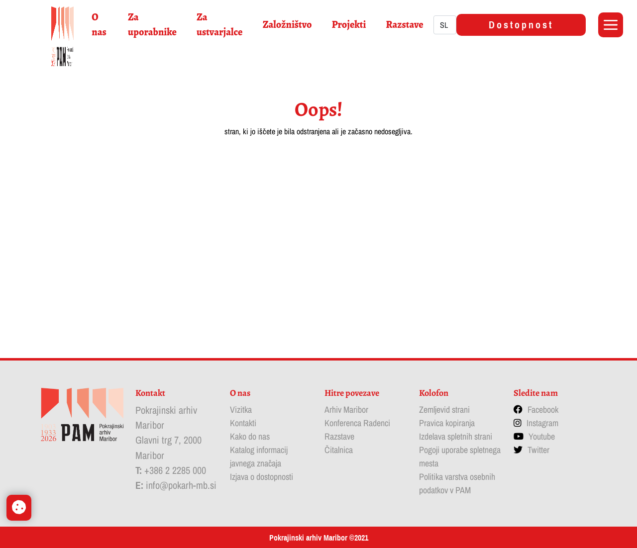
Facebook (543, 409)
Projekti (349, 24)
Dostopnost (521, 24)
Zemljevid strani (444, 409)
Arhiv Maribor (346, 409)
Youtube (542, 436)
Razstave (404, 24)
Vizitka (241, 409)
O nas (99, 24)
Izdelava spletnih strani (455, 436)
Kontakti (243, 423)
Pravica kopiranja (447, 423)
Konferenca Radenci (357, 423)
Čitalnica (338, 450)
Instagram (542, 423)
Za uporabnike (152, 24)
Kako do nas (250, 436)
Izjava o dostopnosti (261, 476)
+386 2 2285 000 (175, 470)
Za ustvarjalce (219, 24)
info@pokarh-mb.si (181, 485)
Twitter (538, 450)
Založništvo (287, 24)
